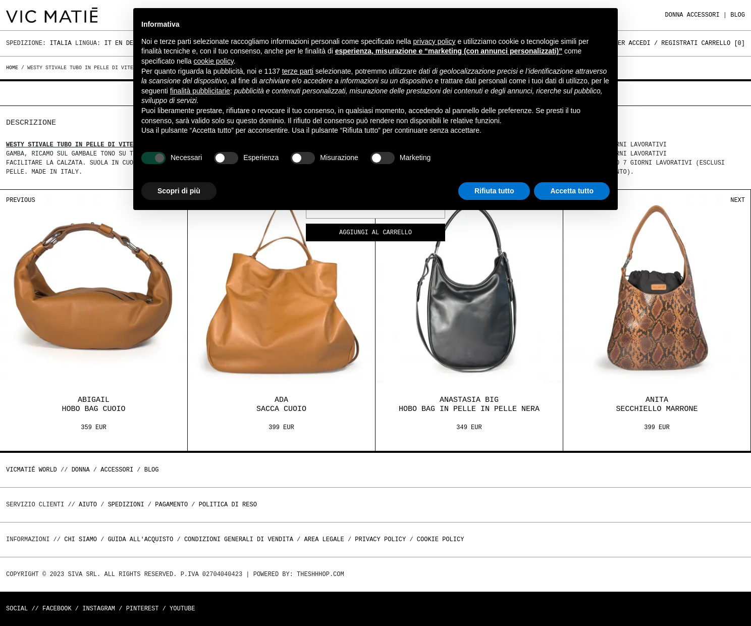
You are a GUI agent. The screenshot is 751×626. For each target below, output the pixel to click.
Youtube (182, 608)
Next (737, 200)
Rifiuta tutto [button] (494, 191)
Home (13, 67)
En (118, 43)
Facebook (57, 608)
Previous (20, 200)
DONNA (674, 15)
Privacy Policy (380, 539)
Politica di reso (228, 504)
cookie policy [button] (214, 61)
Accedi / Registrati (663, 43)
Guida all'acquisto (141, 539)
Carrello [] (723, 43)
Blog (737, 15)
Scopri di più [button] (178, 191)
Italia (60, 43)
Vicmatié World (31, 469)
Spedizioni (126, 504)
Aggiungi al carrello (375, 233)
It (107, 43)
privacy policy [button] (434, 41)
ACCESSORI (703, 15)
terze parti (297, 71)
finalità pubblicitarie (200, 91)
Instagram (98, 608)
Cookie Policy (440, 539)
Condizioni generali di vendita (238, 539)
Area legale (324, 539)
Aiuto (88, 504)
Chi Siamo (80, 539)
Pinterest (142, 608)
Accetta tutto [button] (572, 191)
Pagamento (171, 504)
